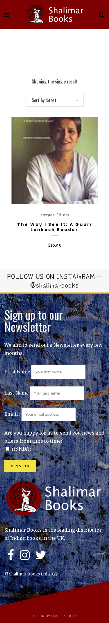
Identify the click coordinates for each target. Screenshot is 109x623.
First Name (17, 372)
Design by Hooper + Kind (54, 616)
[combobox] (55, 100)
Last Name (16, 393)
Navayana (47, 214)
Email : (40, 414)
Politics (62, 214)
